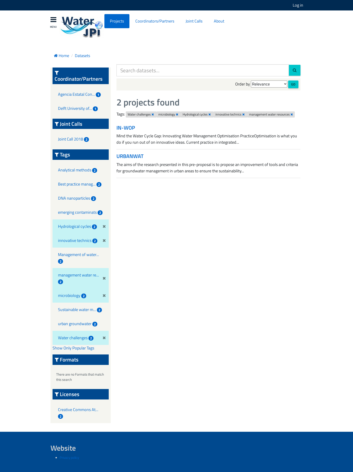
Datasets (82, 56)
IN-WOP (125, 128)
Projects (117, 21)
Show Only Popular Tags (73, 348)
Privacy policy (69, 457)
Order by (242, 84)
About (219, 21)
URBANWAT (130, 156)
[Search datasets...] (202, 70)
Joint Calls (194, 21)
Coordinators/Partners (154, 21)
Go (293, 84)
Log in (298, 5)
